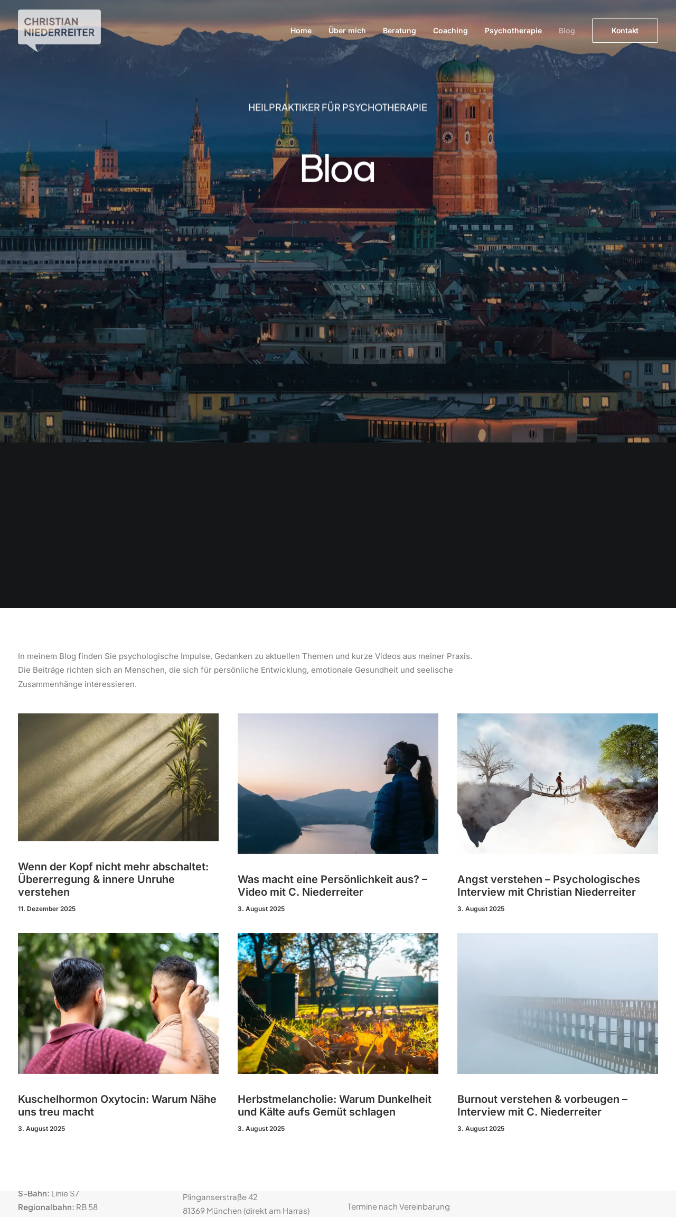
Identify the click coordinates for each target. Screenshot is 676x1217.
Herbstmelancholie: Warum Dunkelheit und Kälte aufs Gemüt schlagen (334, 691)
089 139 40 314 (242, 986)
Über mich (347, 30)
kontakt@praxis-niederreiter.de (268, 1009)
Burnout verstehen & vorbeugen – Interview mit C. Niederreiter (542, 691)
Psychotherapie (513, 30)
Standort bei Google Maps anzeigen (86, 884)
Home (301, 30)
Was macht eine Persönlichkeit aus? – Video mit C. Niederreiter (332, 471)
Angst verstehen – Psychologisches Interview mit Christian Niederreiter (548, 471)
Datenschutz (536, 897)
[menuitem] (304, 30)
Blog (567, 30)
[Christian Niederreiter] (59, 31)
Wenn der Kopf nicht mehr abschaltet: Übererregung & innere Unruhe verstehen (113, 465)
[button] (118, 363)
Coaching (450, 30)
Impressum (533, 883)
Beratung (399, 30)
